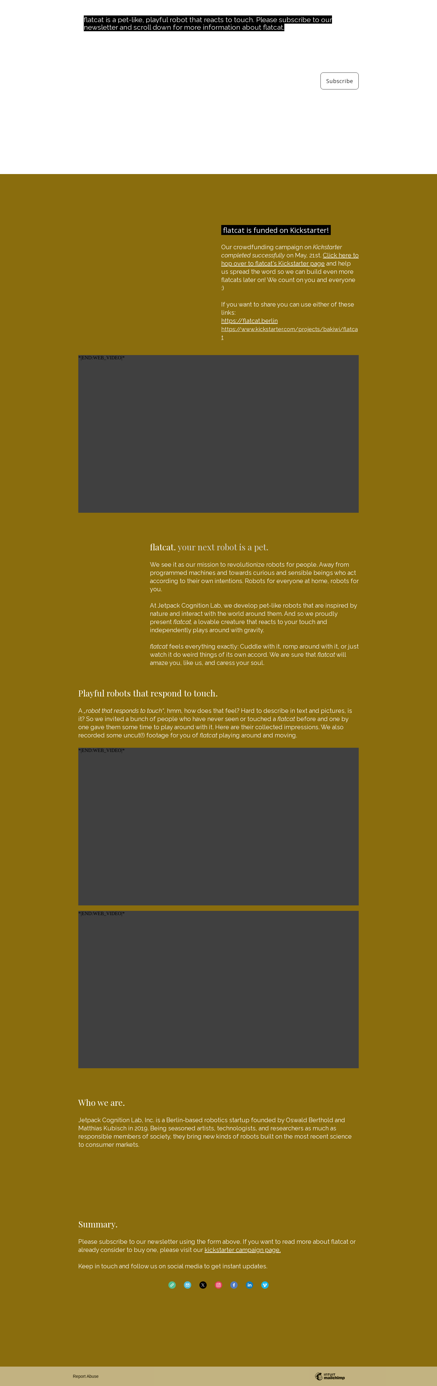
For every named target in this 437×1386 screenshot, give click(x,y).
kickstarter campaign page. (243, 1249)
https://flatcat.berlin (249, 320)
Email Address (340, 48)
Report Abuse (86, 1376)
